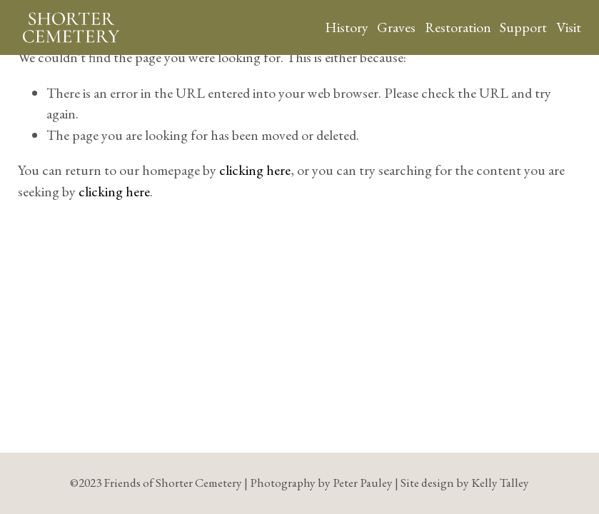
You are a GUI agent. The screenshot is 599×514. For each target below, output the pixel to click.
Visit (568, 27)
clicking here (255, 170)
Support (523, 27)
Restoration (458, 27)
